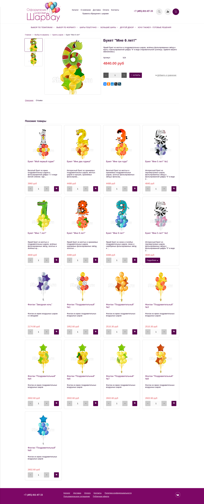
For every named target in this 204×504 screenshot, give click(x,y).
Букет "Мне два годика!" (79, 161)
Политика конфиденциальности (118, 493)
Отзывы (39, 100)
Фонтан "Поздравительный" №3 (159, 305)
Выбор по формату (42, 35)
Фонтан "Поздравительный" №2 (120, 305)
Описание (29, 100)
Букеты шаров (57, 35)
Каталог (75, 10)
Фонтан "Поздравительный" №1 (81, 305)
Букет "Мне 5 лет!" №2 (156, 233)
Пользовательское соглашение (77, 496)
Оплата (106, 10)
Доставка (97, 10)
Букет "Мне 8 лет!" (76, 233)
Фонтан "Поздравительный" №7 (120, 377)
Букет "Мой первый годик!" (41, 161)
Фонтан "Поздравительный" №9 (42, 449)
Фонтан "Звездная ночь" (40, 304)
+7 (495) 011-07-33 (143, 11)
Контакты (115, 10)
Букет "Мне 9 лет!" (115, 233)
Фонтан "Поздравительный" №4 (42, 377)
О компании (86, 10)
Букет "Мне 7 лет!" (37, 233)
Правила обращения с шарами (95, 14)
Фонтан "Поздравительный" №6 (81, 377)
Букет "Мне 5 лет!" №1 (156, 161)
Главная (28, 35)
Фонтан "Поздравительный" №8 (159, 377)
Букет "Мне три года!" (117, 161)
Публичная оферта (101, 496)
